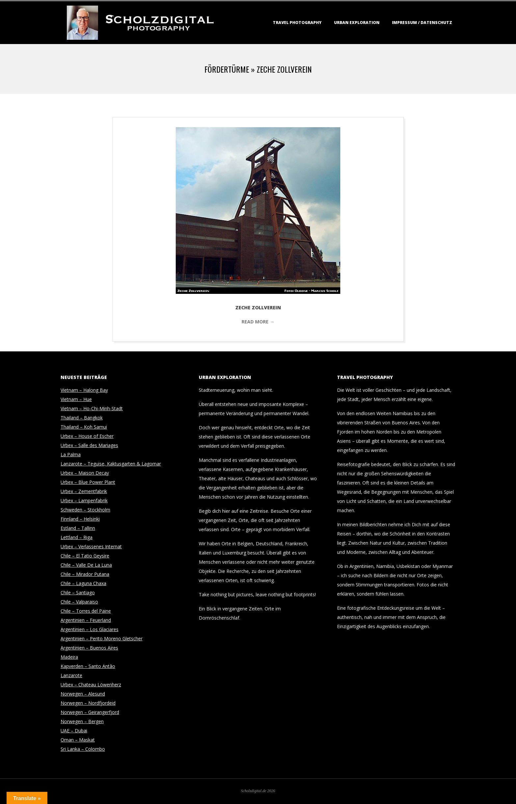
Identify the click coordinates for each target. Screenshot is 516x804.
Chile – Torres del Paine (86, 611)
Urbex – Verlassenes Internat (91, 546)
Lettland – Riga (76, 537)
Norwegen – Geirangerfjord (90, 712)
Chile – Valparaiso (79, 602)
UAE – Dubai (74, 730)
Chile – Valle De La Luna (86, 565)
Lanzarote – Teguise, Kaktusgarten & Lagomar (111, 464)
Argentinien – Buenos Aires (89, 648)
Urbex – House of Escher (87, 436)
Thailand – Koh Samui (84, 427)
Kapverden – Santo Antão (88, 666)
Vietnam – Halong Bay (84, 390)
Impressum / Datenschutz (422, 22)
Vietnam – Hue (76, 399)
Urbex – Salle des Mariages (89, 445)
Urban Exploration (356, 22)
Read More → (258, 322)
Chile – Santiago (78, 592)
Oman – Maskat (78, 740)
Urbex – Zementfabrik (84, 491)
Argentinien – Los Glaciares (89, 629)
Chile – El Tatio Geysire (85, 556)
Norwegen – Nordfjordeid (88, 703)
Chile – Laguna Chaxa (83, 583)
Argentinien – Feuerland (86, 620)
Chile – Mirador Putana (85, 574)
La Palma (71, 454)
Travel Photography (297, 22)
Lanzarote (71, 675)
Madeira (69, 657)
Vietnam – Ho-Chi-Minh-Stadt (92, 408)
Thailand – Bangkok (82, 417)
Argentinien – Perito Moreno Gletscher (101, 638)
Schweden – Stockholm (85, 510)
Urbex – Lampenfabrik (84, 500)
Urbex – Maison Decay (85, 473)
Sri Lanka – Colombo (83, 749)
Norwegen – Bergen (82, 721)
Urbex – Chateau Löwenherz (91, 684)
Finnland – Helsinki (80, 519)
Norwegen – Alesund (83, 694)
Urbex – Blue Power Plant (88, 482)
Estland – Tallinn (78, 528)
